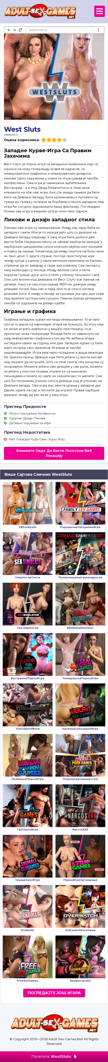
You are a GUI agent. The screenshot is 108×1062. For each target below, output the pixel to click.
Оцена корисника (21, 140)
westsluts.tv (11, 134)
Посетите (54, 1056)
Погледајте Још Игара (54, 993)
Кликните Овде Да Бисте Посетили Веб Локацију (54, 453)
